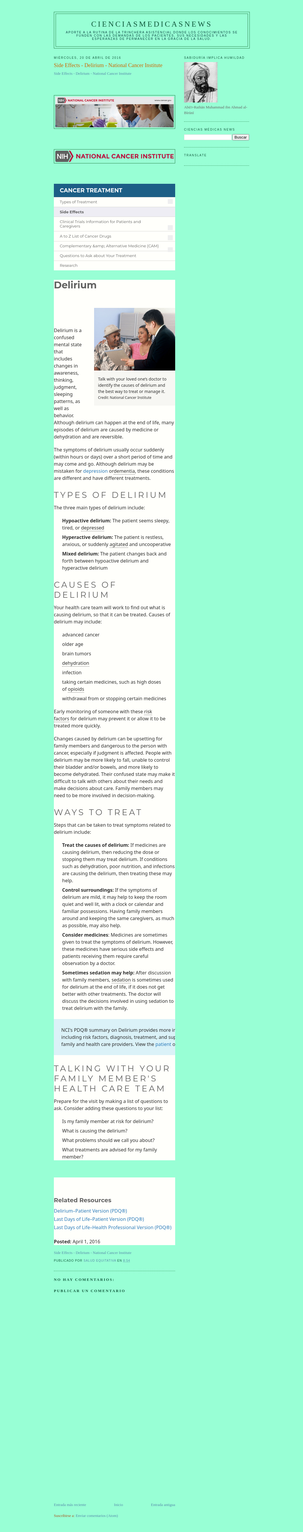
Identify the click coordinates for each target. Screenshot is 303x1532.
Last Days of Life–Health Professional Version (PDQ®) (112, 1227)
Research (69, 265)
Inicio (118, 1504)
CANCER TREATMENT (91, 190)
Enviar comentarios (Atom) (97, 1515)
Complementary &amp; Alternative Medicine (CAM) (109, 246)
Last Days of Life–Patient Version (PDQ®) (99, 1219)
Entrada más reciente (70, 1504)
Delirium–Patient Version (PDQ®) (90, 1211)
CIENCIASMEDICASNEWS (151, 24)
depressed (92, 527)
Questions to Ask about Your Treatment (98, 256)
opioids (76, 689)
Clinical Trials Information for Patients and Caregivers (100, 224)
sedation (121, 980)
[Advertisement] (98, 1460)
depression (95, 471)
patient (163, 1044)
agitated (118, 544)
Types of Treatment (78, 202)
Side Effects (72, 212)
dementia (124, 471)
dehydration (75, 663)
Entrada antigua (163, 1504)
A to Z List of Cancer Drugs (85, 236)
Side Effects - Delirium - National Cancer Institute (92, 73)
